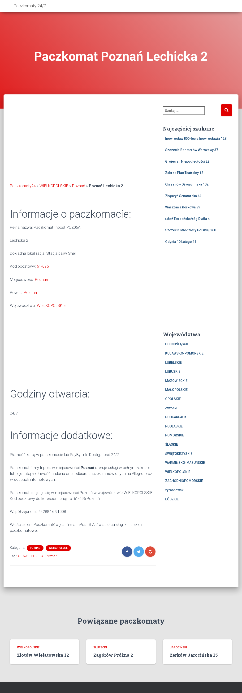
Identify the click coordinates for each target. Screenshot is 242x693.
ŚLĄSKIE (171, 444)
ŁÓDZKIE (172, 499)
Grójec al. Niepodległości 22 (187, 161)
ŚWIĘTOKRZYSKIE (178, 454)
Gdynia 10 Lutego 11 (180, 242)
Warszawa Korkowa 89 (182, 207)
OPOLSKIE (173, 399)
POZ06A (37, 556)
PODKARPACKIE (177, 417)
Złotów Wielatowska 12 (43, 655)
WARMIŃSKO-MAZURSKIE (185, 463)
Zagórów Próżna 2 (113, 655)
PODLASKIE (174, 426)
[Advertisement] (83, 144)
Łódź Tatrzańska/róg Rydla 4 (187, 219)
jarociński (178, 647)
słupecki (100, 647)
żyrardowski (174, 490)
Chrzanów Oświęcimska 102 (186, 184)
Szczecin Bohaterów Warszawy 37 (191, 150)
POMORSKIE (174, 435)
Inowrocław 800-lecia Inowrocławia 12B (196, 138)
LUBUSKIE (172, 371)
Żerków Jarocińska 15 (194, 655)
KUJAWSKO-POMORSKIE (184, 353)
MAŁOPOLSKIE (176, 390)
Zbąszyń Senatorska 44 (183, 196)
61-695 (43, 266)
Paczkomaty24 (23, 185)
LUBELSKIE (173, 362)
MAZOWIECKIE (176, 381)
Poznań (78, 185)
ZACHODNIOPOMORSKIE (184, 481)
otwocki (171, 408)
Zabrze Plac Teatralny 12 (184, 173)
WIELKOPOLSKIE (53, 185)
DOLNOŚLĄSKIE (177, 344)
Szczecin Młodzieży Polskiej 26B (190, 230)
